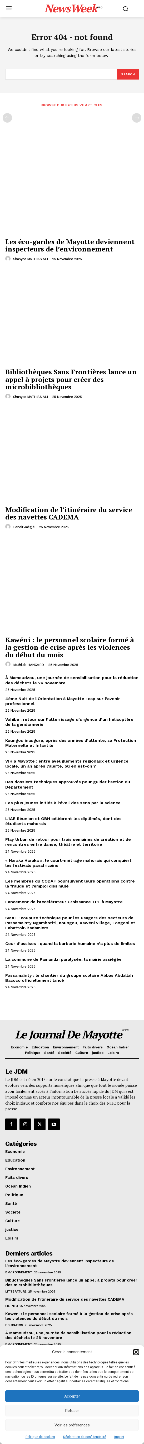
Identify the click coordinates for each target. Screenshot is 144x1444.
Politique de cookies (40, 1437)
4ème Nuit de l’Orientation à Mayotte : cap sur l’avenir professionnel (62, 701)
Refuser (72, 1410)
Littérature (16, 1291)
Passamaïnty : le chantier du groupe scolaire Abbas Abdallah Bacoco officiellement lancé (69, 978)
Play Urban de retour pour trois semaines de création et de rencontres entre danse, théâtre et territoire (68, 842)
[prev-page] (7, 118)
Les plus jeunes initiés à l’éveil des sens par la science (63, 802)
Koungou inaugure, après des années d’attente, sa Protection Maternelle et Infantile (70, 743)
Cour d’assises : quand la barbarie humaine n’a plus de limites (70, 943)
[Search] (128, 74)
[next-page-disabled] (136, 118)
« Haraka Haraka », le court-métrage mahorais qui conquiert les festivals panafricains (68, 863)
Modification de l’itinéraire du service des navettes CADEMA (68, 513)
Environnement (18, 1272)
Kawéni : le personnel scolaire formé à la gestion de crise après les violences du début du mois (69, 647)
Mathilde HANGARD (28, 665)
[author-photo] (8, 259)
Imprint (119, 1437)
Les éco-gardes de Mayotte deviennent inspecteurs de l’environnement (70, 245)
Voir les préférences (72, 1425)
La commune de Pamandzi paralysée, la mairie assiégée (63, 959)
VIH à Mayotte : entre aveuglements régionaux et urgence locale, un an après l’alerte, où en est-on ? (66, 764)
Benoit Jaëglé (24, 527)
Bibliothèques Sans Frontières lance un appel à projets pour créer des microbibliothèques (71, 379)
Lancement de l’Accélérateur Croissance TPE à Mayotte (64, 901)
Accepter (72, 1396)
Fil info (11, 1306)
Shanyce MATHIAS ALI (30, 259)
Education (14, 1325)
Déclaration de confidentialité (84, 1437)
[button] (136, 1352)
